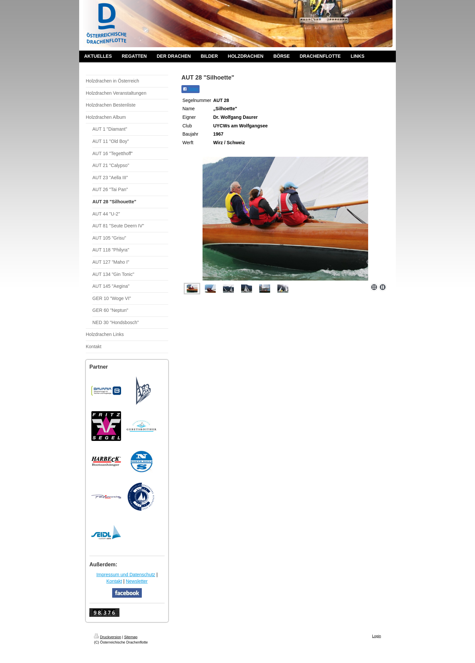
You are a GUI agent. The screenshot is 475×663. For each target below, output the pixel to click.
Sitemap (130, 637)
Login (376, 636)
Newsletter (136, 581)
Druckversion (107, 637)
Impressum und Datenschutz (125, 574)
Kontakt (114, 581)
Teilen (190, 89)
